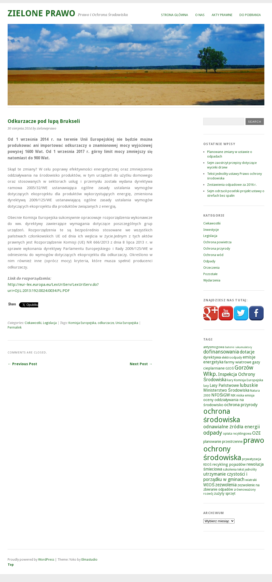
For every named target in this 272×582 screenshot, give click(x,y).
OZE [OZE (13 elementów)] (256, 433)
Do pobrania (250, 15)
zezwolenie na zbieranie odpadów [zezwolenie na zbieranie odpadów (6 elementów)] (231, 487)
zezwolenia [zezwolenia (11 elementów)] (226, 484)
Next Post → (141, 364)
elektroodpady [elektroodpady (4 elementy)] (232, 357)
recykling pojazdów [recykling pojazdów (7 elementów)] (229, 464)
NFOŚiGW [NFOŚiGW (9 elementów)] (220, 395)
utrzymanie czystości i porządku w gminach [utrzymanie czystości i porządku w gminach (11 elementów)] (225, 477)
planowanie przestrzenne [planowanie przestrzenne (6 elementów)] (222, 441)
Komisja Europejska (82, 323)
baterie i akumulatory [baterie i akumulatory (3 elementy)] (238, 347)
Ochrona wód (213, 255)
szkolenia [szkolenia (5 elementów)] (230, 469)
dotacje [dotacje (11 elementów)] (247, 351)
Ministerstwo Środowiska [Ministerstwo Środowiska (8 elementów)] (226, 390)
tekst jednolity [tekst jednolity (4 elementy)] (247, 469)
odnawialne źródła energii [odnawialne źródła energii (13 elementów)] (231, 426)
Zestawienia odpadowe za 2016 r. (231, 185)
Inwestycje (211, 230)
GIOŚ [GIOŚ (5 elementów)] (229, 368)
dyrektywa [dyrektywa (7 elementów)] (212, 357)
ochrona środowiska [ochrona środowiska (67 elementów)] (221, 415)
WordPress (46, 559)
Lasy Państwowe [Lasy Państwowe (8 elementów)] (224, 385)
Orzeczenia (211, 267)
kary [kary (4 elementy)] (230, 380)
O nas (200, 15)
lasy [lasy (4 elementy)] (206, 386)
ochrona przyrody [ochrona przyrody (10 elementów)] (240, 404)
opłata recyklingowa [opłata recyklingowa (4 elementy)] (237, 433)
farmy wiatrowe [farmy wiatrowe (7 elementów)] (237, 362)
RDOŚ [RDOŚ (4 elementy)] (207, 464)
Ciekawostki (33, 323)
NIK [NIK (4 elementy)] (233, 395)
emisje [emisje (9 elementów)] (249, 357)
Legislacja (50, 323)
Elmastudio (89, 559)
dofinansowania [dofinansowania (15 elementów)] (221, 352)
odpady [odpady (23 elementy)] (212, 433)
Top (11, 564)
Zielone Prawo (41, 13)
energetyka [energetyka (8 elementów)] (213, 362)
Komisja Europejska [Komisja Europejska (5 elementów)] (248, 380)
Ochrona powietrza (217, 242)
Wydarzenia (211, 280)
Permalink (15, 327)
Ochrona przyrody (216, 248)
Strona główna (174, 15)
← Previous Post (22, 364)
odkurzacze (106, 323)
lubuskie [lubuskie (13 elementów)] (249, 385)
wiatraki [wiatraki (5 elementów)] (251, 480)
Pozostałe (210, 274)
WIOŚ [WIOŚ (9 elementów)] (208, 484)
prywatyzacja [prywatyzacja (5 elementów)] (251, 459)
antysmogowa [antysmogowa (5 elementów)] (213, 347)
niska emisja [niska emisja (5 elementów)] (245, 395)
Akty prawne (222, 15)
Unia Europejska (127, 323)
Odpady (209, 261)
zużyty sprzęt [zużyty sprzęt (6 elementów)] (224, 493)
